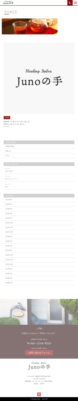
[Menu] (75, 2)
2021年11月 (9, 263)
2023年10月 (9, 235)
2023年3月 (8, 244)
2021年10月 (9, 267)
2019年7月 (8, 276)
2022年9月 (8, 253)
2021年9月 (8, 272)
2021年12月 (9, 258)
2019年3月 (8, 281)
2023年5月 (8, 239)
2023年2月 (8, 249)
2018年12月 (9, 286)
